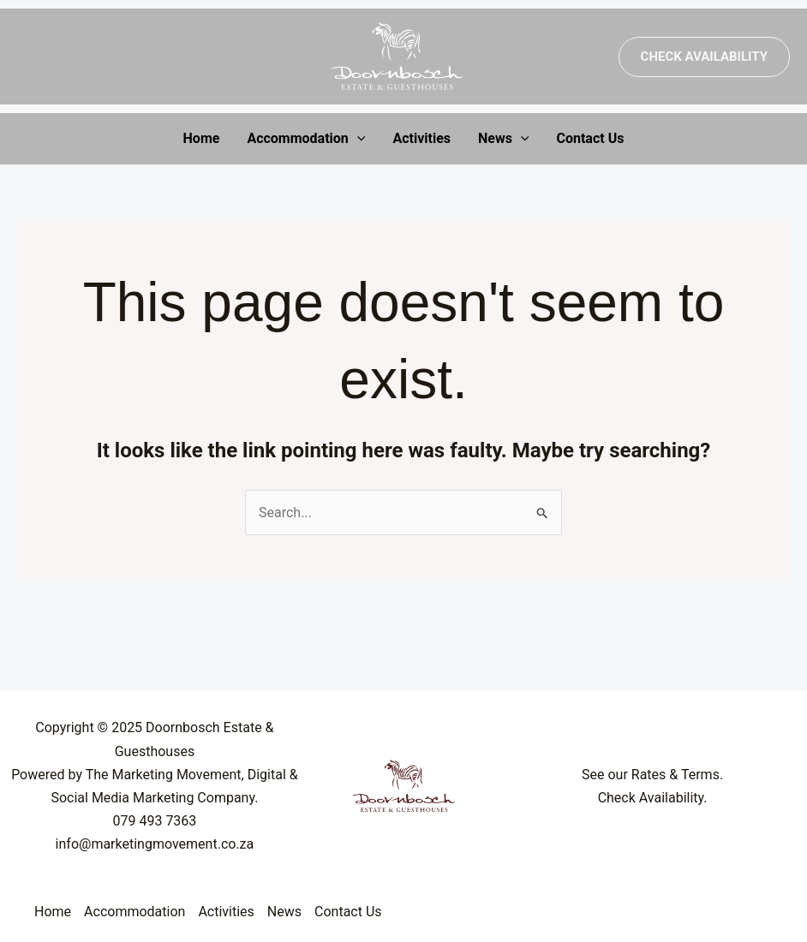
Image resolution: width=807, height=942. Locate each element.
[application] (357, 138)
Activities (421, 138)
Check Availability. (653, 798)
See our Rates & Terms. (652, 774)
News (503, 138)
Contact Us (590, 138)
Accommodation (306, 138)
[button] (704, 57)
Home (201, 138)
